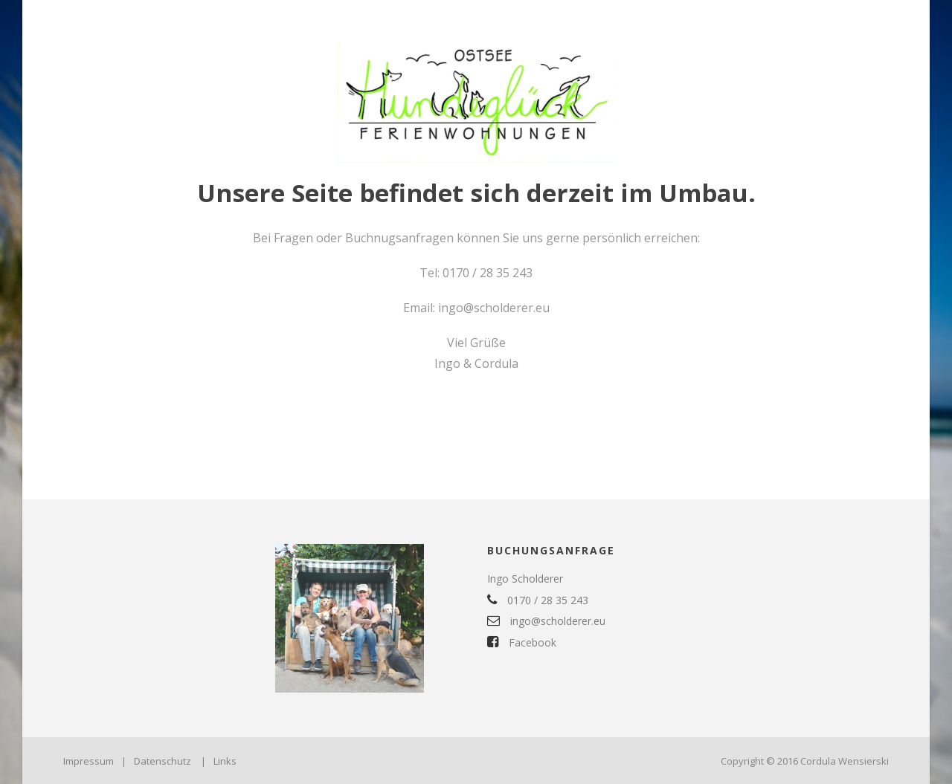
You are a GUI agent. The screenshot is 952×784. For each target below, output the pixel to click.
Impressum (88, 761)
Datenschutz (162, 761)
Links (225, 761)
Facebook (521, 642)
